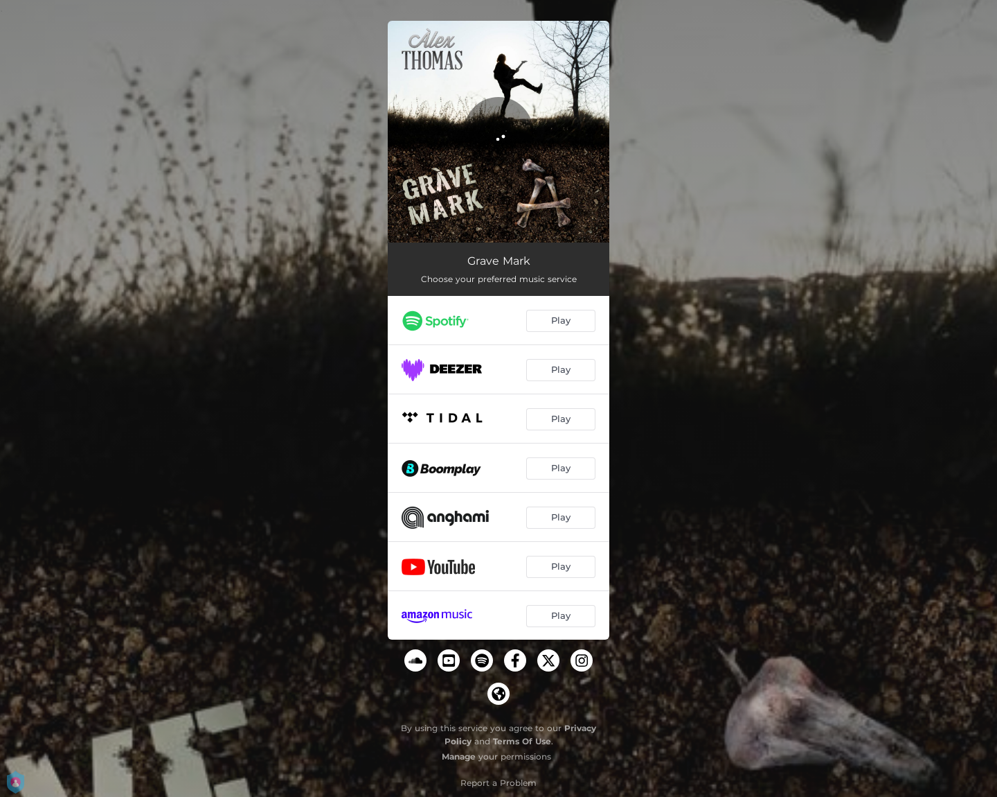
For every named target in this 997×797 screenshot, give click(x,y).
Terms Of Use (522, 741)
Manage (459, 756)
